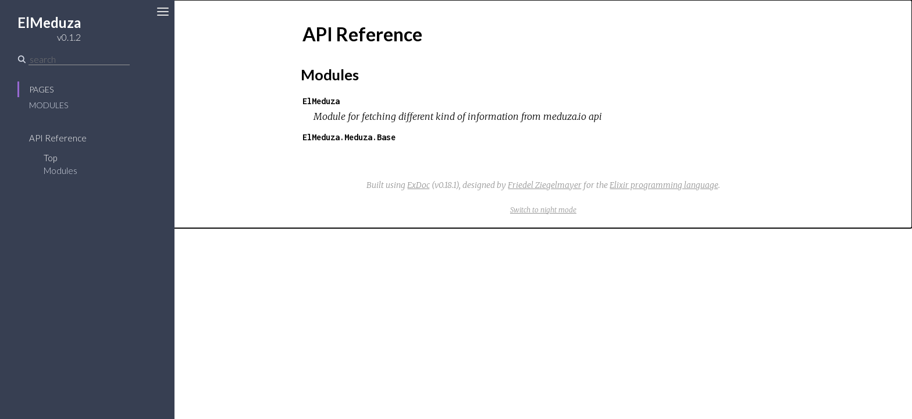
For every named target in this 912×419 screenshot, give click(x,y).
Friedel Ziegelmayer (545, 185)
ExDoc (418, 185)
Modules (48, 105)
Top (50, 157)
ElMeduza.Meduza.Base (349, 137)
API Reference (58, 138)
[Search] (79, 59)
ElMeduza (321, 101)
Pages (41, 89)
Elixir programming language (664, 185)
